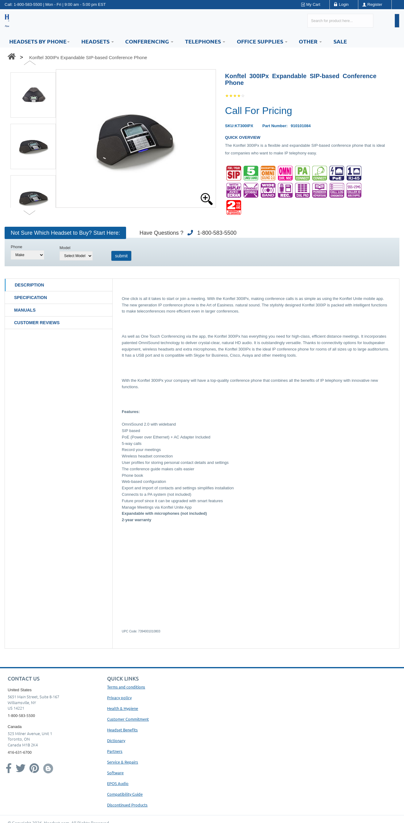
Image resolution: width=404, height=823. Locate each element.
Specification (30, 297)
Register (374, 4)
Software (115, 772)
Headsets (97, 41)
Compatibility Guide (125, 794)
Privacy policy (119, 697)
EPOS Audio (118, 783)
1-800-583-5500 (28, 4)
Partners (114, 751)
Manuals (25, 310)
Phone (16, 247)
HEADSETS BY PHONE (39, 41)
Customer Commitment (128, 719)
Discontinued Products (127, 804)
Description (29, 285)
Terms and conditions (126, 686)
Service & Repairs (122, 761)
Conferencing (149, 41)
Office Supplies (262, 41)
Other (310, 41)
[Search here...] (340, 21)
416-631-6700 (20, 752)
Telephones (205, 41)
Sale (340, 41)
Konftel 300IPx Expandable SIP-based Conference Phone (88, 57)
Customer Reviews (37, 322)
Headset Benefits (122, 729)
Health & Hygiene (122, 708)
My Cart (313, 4)
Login (344, 4)
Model (65, 247)
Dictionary (116, 740)
